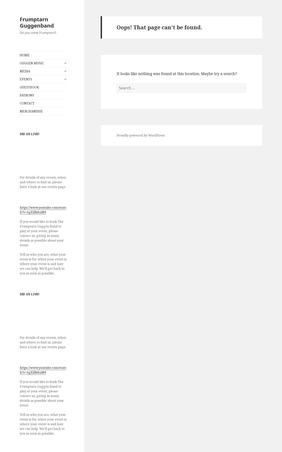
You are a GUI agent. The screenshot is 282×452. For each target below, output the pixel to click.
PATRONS (27, 95)
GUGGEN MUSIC (32, 63)
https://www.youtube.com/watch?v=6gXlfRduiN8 (43, 209)
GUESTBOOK (29, 87)
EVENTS (26, 79)
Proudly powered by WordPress (141, 135)
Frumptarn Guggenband (37, 22)
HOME (25, 55)
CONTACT (27, 103)
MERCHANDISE (31, 111)
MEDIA (25, 71)
